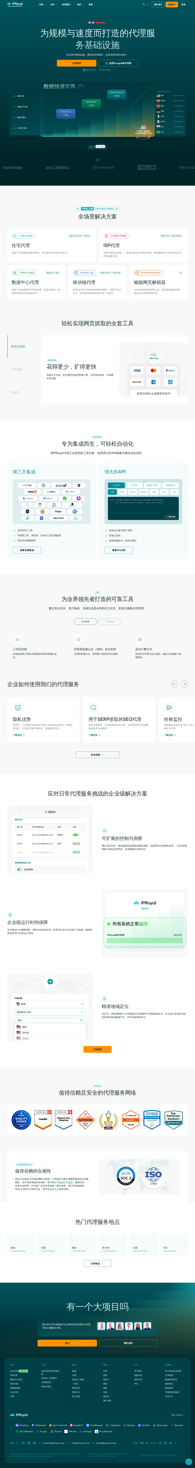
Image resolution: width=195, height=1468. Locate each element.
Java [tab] (154, 492)
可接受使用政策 (172, 1399)
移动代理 (14, 1390)
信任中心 (54, 1192)
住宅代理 (14, 1378)
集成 (74, 1378)
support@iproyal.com (54, 1450)
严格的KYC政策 (65, 1185)
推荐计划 (138, 1386)
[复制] (171, 517)
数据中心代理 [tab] (152, 485)
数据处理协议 (171, 1386)
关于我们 (138, 1378)
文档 (74, 1382)
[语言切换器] (145, 4)
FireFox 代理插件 (49, 1385)
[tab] (85, 621)
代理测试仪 (46, 1389)
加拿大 (106, 1386)
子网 (12, 1403)
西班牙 (106, 1403)
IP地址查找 (46, 1393)
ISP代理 (13, 1382)
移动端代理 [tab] (170, 485)
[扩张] (188, 1461)
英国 (105, 1390)
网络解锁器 (15, 1394)
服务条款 (169, 1390)
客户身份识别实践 (173, 1378)
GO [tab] (174, 492)
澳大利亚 (107, 1407)
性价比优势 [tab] (18, 346)
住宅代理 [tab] (116, 485)
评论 (136, 1390)
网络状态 (76, 1394)
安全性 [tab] (15, 392)
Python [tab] (133, 492)
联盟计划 (138, 1382)
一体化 (75, 1390)
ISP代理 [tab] (134, 485)
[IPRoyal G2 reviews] (97, 22)
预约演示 (158, 4)
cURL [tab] (112, 492)
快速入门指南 (78, 1386)
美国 (105, 1382)
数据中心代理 (16, 1386)
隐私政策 (169, 1394)
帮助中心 (76, 1399)
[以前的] (174, 684)
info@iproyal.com (80, 1450)
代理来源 (169, 1382)
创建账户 (172, 4)
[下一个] (184, 684)
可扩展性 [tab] (16, 369)
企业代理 (14, 1399)
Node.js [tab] (143, 492)
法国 (105, 1399)
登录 (183, 4)
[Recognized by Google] (97, 146)
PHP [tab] (122, 492)
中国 (105, 1378)
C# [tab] (164, 492)
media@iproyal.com (106, 1450)
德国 (105, 1394)
